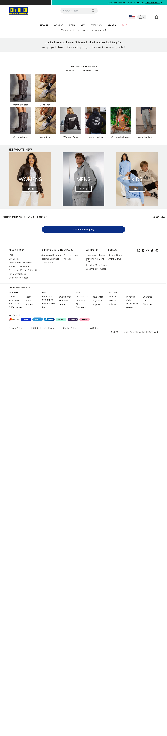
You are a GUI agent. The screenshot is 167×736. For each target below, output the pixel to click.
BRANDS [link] (112, 25)
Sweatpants (65, 296)
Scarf (28, 296)
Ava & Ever (131, 307)
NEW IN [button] (44, 25)
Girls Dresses (82, 296)
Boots (28, 300)
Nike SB (113, 300)
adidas (112, 304)
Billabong (147, 304)
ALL (78, 70)
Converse (147, 296)
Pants (44, 307)
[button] (141, 17)
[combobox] (79, 11)
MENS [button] (72, 25)
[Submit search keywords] (93, 10)
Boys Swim (98, 304)
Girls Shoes (81, 300)
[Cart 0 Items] (156, 17)
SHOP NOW (159, 217)
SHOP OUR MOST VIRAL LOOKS (25, 217)
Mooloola (113, 296)
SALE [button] (124, 25)
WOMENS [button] (58, 25)
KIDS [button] (83, 25)
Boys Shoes (98, 300)
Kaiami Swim (132, 303)
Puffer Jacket (15, 307)
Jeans (12, 296)
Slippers (29, 304)
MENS (97, 70)
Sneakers (63, 300)
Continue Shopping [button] (83, 229)
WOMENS (87, 70)
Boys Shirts (98, 296)
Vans (145, 300)
